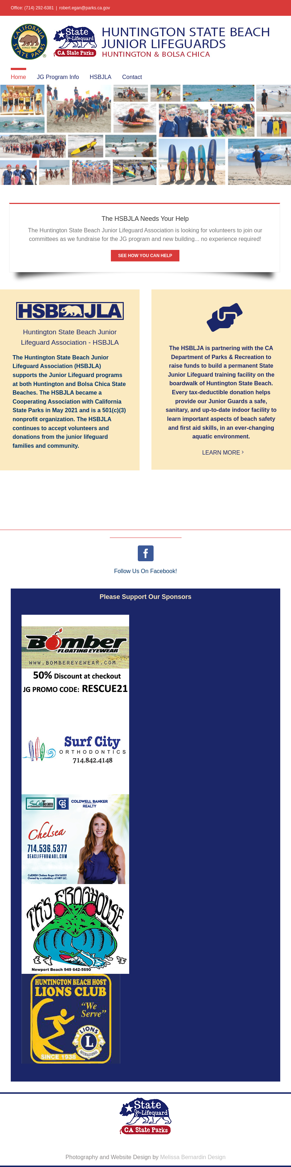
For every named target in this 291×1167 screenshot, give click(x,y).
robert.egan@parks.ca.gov (84, 7)
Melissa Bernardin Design (192, 1157)
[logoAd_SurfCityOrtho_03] (75, 707)
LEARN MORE (221, 453)
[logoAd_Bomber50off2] (75, 617)
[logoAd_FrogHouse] (75, 887)
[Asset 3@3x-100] (71, 976)
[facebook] (146, 553)
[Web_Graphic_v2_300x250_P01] (75, 797)
